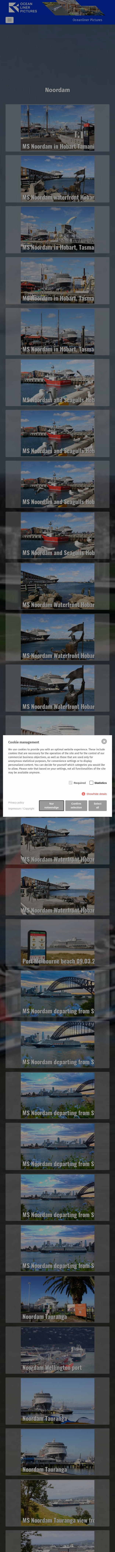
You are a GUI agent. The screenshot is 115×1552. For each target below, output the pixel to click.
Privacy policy (16, 802)
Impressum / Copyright (21, 808)
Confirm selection (76, 805)
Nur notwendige (51, 805)
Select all (97, 805)
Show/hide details (96, 793)
